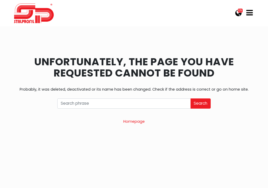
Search (200, 103)
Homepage (134, 121)
